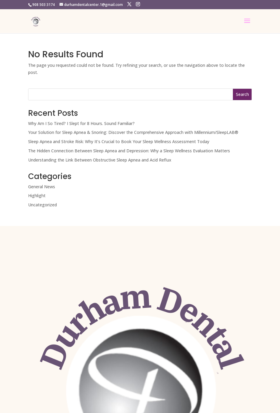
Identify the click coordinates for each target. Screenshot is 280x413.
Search (242, 94)
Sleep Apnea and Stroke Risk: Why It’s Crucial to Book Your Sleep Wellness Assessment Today (118, 141)
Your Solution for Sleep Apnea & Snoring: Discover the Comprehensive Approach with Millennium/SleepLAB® (133, 132)
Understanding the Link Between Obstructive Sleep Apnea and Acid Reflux (99, 160)
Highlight (37, 195)
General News (41, 186)
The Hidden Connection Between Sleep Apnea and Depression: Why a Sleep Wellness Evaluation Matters (129, 151)
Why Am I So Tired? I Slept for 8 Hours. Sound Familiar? (81, 123)
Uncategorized (42, 205)
